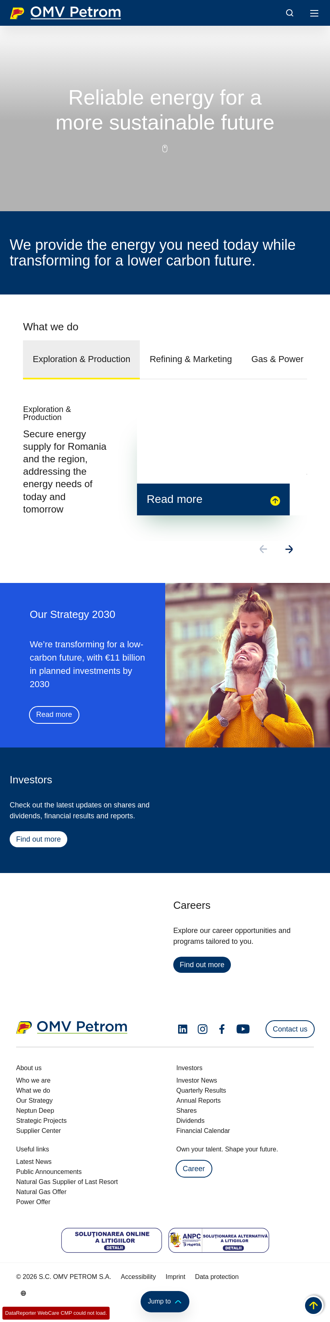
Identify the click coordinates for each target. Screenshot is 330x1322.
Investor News (196, 1080)
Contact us (290, 1029)
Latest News (34, 1161)
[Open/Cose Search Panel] (289, 13)
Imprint (175, 1276)
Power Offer (33, 1201)
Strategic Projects (41, 1120)
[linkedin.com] (183, 1029)
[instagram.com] (202, 1029)
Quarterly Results (201, 1090)
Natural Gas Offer (41, 1191)
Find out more (37, 840)
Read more (53, 716)
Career (194, 1169)
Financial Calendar (203, 1130)
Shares (186, 1110)
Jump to (165, 1302)
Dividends (190, 1120)
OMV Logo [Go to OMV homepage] (65, 12)
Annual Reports (198, 1100)
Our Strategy (34, 1100)
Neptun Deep (35, 1110)
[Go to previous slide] (264, 550)
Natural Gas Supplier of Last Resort (67, 1181)
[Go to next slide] (290, 550)
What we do (33, 1090)
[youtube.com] (243, 1029)
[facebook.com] (222, 1029)
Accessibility (138, 1276)
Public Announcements (49, 1171)
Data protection (217, 1276)
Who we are (33, 1080)
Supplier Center (38, 1130)
